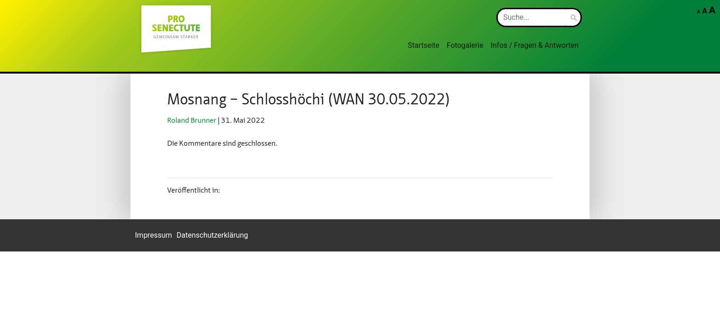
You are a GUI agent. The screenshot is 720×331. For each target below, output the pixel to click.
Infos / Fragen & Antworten (535, 45)
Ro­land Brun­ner (191, 121)
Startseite (423, 45)
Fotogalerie (465, 45)
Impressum (153, 235)
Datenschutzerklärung (212, 235)
